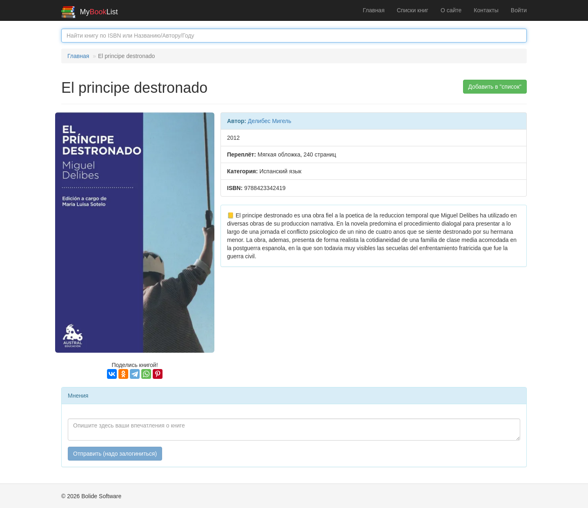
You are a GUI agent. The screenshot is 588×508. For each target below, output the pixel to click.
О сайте (451, 10)
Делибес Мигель (269, 121)
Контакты (486, 10)
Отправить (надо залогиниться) (115, 453)
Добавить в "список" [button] (495, 86)
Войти (519, 10)
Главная (373, 10)
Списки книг (412, 10)
